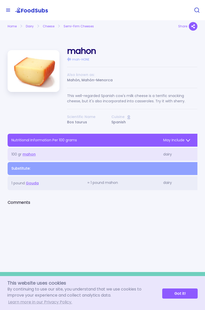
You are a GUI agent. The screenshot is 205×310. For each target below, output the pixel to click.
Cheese (48, 26)
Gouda (32, 183)
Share (187, 26)
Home (12, 26)
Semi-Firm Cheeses (79, 26)
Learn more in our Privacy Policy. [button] (40, 302)
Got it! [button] (180, 293)
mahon (29, 154)
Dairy (30, 26)
